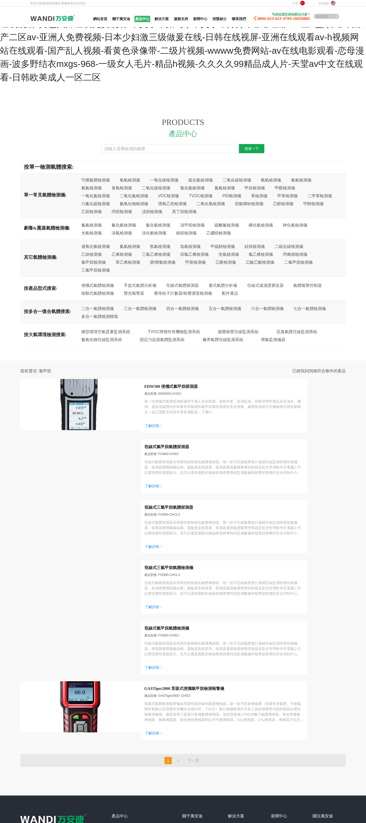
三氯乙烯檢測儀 (156, 254)
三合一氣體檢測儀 (140, 308)
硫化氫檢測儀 (200, 180)
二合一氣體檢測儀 (97, 308)
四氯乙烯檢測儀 (194, 254)
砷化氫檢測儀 (295, 225)
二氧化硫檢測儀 (156, 188)
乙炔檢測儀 (91, 254)
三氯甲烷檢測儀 (95, 270)
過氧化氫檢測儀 (95, 246)
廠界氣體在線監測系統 (223, 339)
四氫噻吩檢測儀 (249, 204)
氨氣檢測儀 (271, 180)
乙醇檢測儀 (283, 204)
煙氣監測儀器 (273, 339)
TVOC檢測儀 (200, 196)
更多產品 (120, 744)
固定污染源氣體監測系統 (162, 339)
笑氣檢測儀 (229, 254)
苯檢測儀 (259, 196)
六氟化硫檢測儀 (95, 204)
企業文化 (189, 696)
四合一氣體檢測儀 (182, 308)
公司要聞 (278, 681)
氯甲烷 (45, 371)
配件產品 (230, 293)
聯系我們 (189, 728)
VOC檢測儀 (168, 196)
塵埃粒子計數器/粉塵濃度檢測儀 (183, 293)
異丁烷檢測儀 (184, 211)
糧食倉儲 (235, 712)
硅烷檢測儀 (255, 246)
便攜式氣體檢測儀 (97, 285)
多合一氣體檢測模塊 (99, 316)
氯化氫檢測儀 (192, 188)
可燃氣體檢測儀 (95, 180)
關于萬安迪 (191, 681)
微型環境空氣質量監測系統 (105, 332)
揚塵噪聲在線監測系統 (238, 332)
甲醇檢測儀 (313, 204)
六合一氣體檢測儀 (267, 308)
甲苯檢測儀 (287, 196)
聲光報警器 (134, 293)
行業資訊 (278, 688)
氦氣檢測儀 (130, 246)
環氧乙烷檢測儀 (172, 204)
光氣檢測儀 (91, 233)
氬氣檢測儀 (160, 246)
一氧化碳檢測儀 (164, 180)
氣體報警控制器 (307, 285)
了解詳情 (102, 439)
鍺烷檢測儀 (186, 233)
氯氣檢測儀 (301, 180)
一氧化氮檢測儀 (95, 196)
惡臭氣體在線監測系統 (297, 332)
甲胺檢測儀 (195, 262)
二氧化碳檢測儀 (237, 180)
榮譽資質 (189, 704)
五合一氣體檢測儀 (225, 308)
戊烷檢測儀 (152, 211)
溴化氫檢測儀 (154, 233)
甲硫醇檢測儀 (222, 246)
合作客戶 (189, 712)
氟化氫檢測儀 (124, 225)
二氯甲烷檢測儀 (298, 262)
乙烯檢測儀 (122, 254)
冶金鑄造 (235, 688)
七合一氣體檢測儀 (309, 308)
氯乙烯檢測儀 (261, 254)
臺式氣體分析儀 (223, 285)
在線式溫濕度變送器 (265, 285)
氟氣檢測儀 (91, 225)
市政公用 (235, 728)
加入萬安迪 (191, 720)
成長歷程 (189, 688)
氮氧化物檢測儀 (134, 204)
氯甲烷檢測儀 (93, 262)
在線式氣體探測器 (182, 285)
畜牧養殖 (235, 704)
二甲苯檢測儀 (320, 196)
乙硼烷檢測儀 (218, 233)
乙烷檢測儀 (91, 211)
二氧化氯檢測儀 (210, 204)
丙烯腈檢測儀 (295, 254)
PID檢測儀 (231, 196)
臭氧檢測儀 (122, 188)
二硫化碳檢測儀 (289, 246)
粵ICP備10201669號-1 (74, 778)
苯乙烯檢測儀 (128, 262)
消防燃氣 (235, 696)
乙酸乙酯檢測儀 (260, 262)
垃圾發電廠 (237, 744)
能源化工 (235, 720)
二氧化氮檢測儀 (134, 196)
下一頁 (193, 615)
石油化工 (235, 681)
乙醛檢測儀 (226, 262)
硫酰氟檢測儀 (227, 225)
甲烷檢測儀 (255, 188)
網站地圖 (27, 770)
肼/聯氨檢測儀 (162, 262)
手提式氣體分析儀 (140, 285)
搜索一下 (251, 149)
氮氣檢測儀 (225, 188)
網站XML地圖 (52, 770)
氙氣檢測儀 (190, 246)
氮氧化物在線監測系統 (101, 339)
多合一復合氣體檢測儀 (129, 736)
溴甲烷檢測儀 (192, 225)
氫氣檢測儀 (91, 188)
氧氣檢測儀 (130, 180)
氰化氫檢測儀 (158, 225)
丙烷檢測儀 (122, 211)
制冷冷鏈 (235, 736)
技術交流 (278, 696)
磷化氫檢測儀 (261, 225)
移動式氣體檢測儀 (97, 293)
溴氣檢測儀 (122, 233)
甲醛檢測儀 (285, 188)
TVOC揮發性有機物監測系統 (174, 332)
